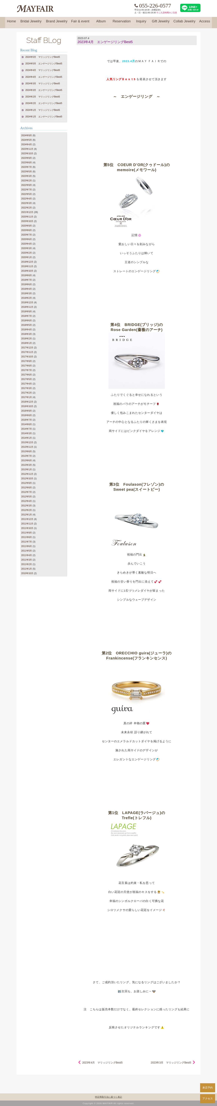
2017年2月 (26, 392)
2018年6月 (26, 320)
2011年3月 (26, 559)
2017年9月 (26, 361)
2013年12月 (27, 442)
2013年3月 (26, 465)
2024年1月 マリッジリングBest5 (43, 110)
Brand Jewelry (56, 23)
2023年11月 (27, 149)
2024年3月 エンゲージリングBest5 (44, 90)
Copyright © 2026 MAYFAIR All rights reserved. (108, 1103)
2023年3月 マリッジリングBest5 (171, 1062)
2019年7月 (26, 280)
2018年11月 (27, 307)
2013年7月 (26, 456)
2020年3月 (26, 248)
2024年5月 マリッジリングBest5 (43, 57)
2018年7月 (26, 316)
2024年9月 (26, 135)
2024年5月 (26, 140)
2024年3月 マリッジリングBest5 (43, 83)
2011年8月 (26, 537)
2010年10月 (27, 573)
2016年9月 (26, 410)
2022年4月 (26, 198)
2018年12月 (27, 302)
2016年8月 (26, 415)
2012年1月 (26, 514)
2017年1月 (26, 397)
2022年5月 (26, 194)
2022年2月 (26, 207)
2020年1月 (26, 257)
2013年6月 (26, 460)
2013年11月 (27, 447)
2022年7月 (26, 189)
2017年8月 (26, 365)
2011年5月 (26, 550)
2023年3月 (26, 176)
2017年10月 (27, 356)
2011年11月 (27, 523)
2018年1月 (26, 343)
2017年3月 (26, 388)
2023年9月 (26, 158)
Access (204, 23)
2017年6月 (26, 374)
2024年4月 (26, 144)
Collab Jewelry (184, 23)
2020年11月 (27, 216)
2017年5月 (26, 379)
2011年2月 (26, 564)
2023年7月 (26, 167)
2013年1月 (26, 469)
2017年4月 (26, 383)
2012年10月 (27, 478)
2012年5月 (26, 496)
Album (101, 23)
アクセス (207, 1098)
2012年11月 (27, 474)
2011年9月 (26, 532)
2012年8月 (26, 487)
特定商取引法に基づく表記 (108, 1097)
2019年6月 (26, 284)
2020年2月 (26, 252)
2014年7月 (26, 429)
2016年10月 (27, 406)
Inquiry (141, 23)
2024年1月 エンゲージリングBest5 (44, 116)
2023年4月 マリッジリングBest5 (102, 1062)
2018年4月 (26, 329)
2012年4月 (26, 501)
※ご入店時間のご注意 (166, 12)
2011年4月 (26, 555)
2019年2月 (26, 298)
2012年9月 (26, 483)
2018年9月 (26, 311)
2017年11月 (27, 352)
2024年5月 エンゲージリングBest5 (44, 63)
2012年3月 (26, 505)
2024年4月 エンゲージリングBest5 (44, 77)
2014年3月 (26, 433)
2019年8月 (26, 275)
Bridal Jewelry (31, 23)
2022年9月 (26, 185)
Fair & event (80, 23)
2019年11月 (27, 266)
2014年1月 (26, 438)
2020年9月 (26, 225)
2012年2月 (26, 510)
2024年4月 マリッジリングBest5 (43, 70)
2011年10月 (27, 528)
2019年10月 (27, 271)
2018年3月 (26, 334)
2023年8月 (26, 162)
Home (11, 23)
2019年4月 (26, 289)
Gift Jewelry (161, 23)
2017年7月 (26, 370)
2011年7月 (26, 541)
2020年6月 (26, 239)
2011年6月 (26, 546)
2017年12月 (27, 347)
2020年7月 (26, 234)
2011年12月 (27, 519)
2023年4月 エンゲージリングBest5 (105, 42)
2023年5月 (26, 171)
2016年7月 (26, 420)
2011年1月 (26, 568)
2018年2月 (26, 338)
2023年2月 (26, 180)
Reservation (122, 23)
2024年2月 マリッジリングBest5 (43, 96)
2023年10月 (27, 153)
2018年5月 (26, 325)
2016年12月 (27, 401)
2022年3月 (26, 203)
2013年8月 (26, 451)
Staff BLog (43, 40)
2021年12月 (27, 212)
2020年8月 (26, 230)
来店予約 (207, 1087)
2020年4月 (26, 243)
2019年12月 (27, 262)
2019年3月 (26, 293)
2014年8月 (26, 424)
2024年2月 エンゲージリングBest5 (44, 103)
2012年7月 (26, 492)
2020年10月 (27, 221)
